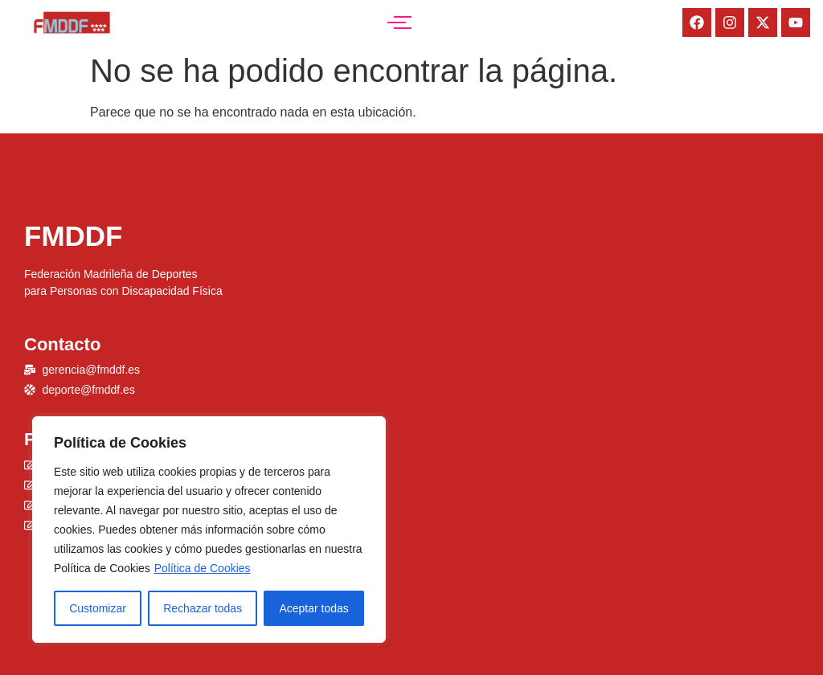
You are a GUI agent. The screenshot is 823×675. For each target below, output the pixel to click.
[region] (209, 529)
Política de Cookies (202, 568)
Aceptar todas (313, 608)
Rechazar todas (202, 608)
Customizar (97, 608)
